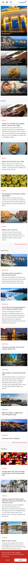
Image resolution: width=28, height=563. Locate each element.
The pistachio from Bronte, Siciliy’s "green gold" (13, 195)
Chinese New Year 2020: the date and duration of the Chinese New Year (13, 473)
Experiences (5, 270)
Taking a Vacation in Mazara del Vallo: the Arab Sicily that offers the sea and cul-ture (14, 501)
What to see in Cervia (9, 541)
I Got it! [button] (7, 560)
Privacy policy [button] (5, 556)
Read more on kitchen (21, 244)
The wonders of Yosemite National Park (14, 374)
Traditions (4, 468)
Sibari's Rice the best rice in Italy (13, 161)
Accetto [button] (20, 560)
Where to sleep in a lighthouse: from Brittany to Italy (12, 414)
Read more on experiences (19, 442)
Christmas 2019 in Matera (11, 438)
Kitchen (4, 120)
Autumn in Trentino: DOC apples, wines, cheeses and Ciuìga (13, 124)
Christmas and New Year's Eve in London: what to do (13, 348)
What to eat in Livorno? (10, 230)
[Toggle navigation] (3, 2)
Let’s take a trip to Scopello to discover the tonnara (12, 274)
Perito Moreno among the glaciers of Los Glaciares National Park (13, 308)
